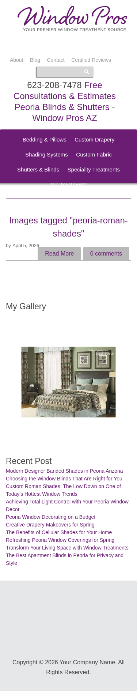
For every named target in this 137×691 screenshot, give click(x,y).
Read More (59, 253)
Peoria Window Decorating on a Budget (50, 517)
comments (106, 253)
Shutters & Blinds (38, 169)
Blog (35, 60)
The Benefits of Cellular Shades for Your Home (59, 532)
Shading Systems (46, 154)
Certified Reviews (91, 60)
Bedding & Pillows (44, 139)
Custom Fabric (94, 154)
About (16, 60)
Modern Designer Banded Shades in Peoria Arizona (64, 471)
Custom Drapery (94, 139)
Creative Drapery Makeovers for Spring (50, 525)
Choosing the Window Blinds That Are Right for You (64, 479)
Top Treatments (68, 184)
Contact (55, 60)
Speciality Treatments (94, 169)
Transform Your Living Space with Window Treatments (67, 548)
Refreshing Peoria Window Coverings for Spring (60, 540)
